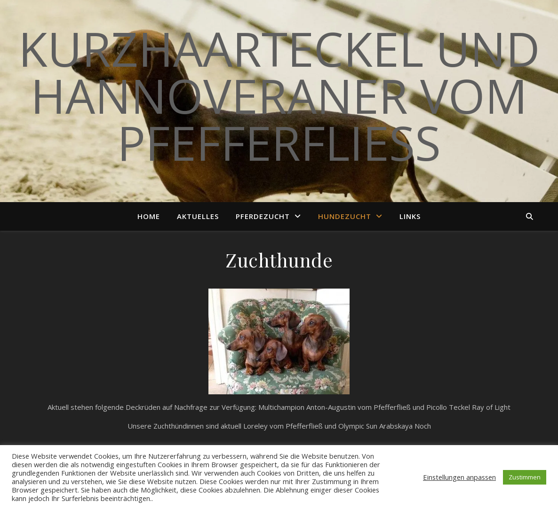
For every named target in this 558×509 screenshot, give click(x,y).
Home (148, 216)
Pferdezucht (263, 216)
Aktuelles (198, 216)
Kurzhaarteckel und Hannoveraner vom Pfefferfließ (279, 95)
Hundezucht (344, 216)
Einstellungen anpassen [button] (459, 477)
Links (410, 216)
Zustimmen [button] (525, 477)
